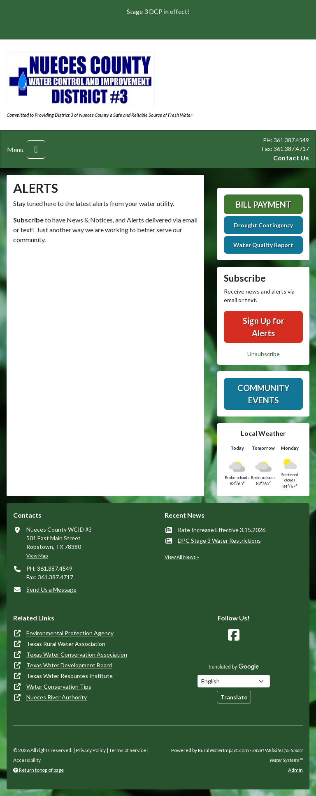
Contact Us (291, 158)
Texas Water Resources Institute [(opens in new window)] (69, 675)
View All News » (182, 557)
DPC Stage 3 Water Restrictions (219, 540)
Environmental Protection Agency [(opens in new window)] (70, 632)
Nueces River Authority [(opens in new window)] (56, 697)
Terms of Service (127, 750)
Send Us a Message (51, 589)
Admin (295, 770)
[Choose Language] (234, 681)
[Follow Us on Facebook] (233, 635)
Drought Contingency (263, 225)
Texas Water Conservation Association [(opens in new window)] (76, 654)
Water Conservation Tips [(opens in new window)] (58, 686)
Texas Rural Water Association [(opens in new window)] (65, 643)
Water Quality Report (263, 244)
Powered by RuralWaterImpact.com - (237, 755)
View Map (37, 556)
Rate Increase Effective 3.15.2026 (221, 529)
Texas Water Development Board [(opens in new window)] (69, 665)
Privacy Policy (91, 750)
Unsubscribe (263, 353)
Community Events (263, 394)
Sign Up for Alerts (263, 327)
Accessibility (27, 760)
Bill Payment (263, 204)
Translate (234, 697)
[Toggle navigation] (36, 149)
